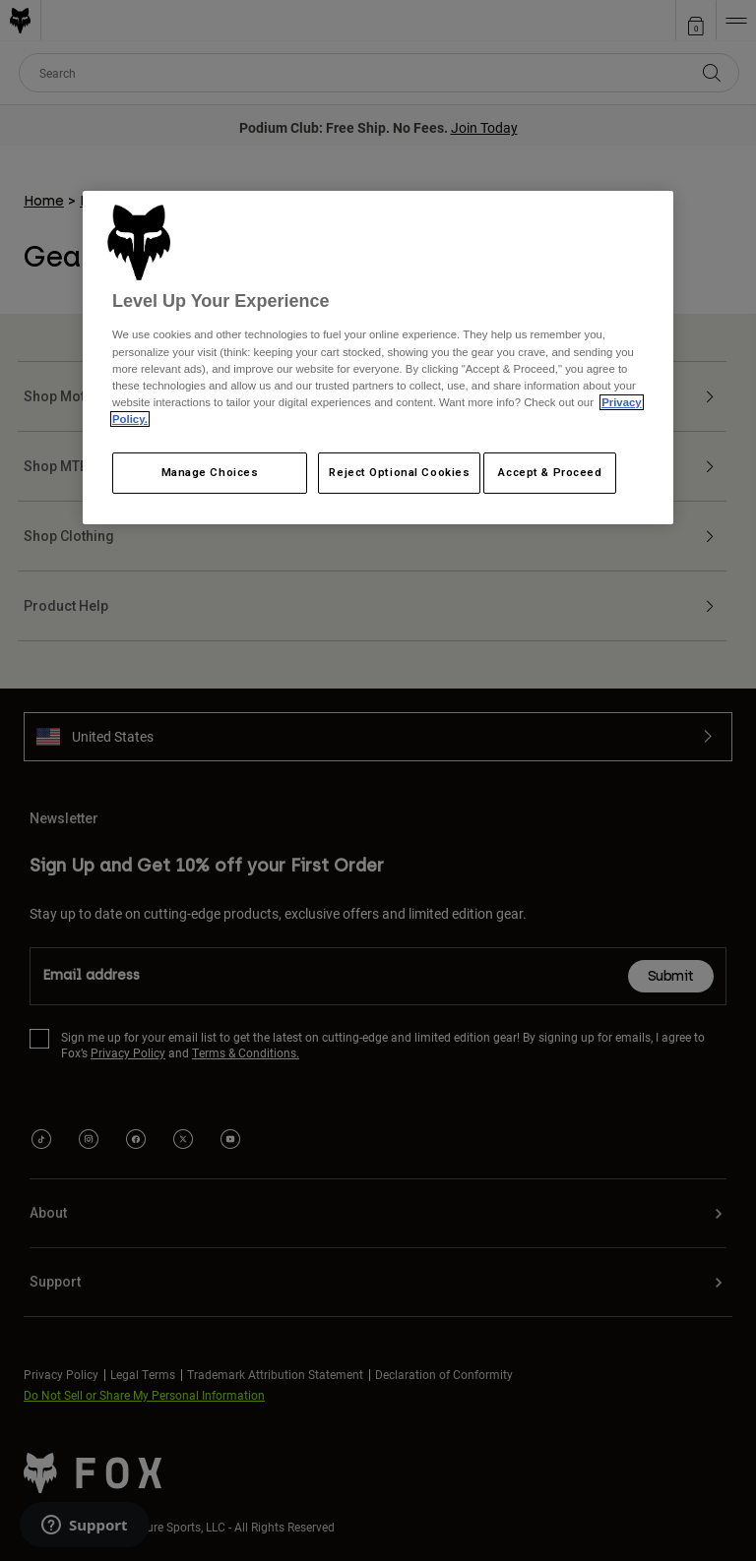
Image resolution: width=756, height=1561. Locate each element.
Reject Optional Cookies (399, 472)
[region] (378, 357)
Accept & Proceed (549, 472)
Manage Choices (210, 472)
